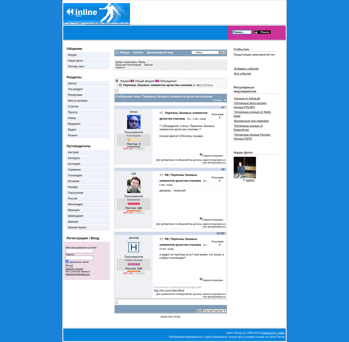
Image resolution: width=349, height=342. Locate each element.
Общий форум (144, 81)
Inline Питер (174, 317)
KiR (134, 173)
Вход (119, 64)
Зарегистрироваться (77, 274)
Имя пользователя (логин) (81, 247)
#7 (222, 107)
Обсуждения (168, 81)
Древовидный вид (160, 52)
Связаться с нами (273, 332)
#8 (222, 169)
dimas (134, 111)
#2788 (221, 233)
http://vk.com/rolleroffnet (169, 290)
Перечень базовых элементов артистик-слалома (187, 127)
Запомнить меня (79, 262)
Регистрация (134, 64)
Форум (124, 81)
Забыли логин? (74, 269)
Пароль (69, 254)
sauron (250, 180)
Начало (138, 52)
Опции (217, 100)
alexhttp (134, 237)
